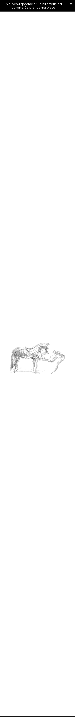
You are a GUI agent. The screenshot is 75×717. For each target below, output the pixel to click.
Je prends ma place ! (41, 7)
